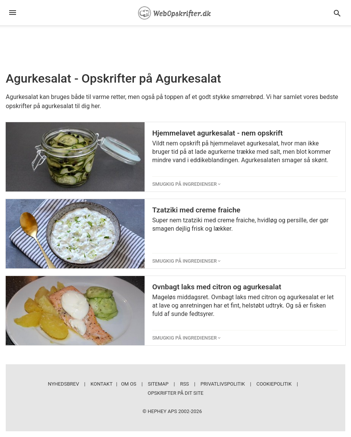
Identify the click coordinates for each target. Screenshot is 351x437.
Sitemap (158, 384)
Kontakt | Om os (113, 384)
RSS (184, 384)
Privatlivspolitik (222, 384)
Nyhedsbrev (63, 384)
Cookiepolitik (273, 384)
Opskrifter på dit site (175, 393)
